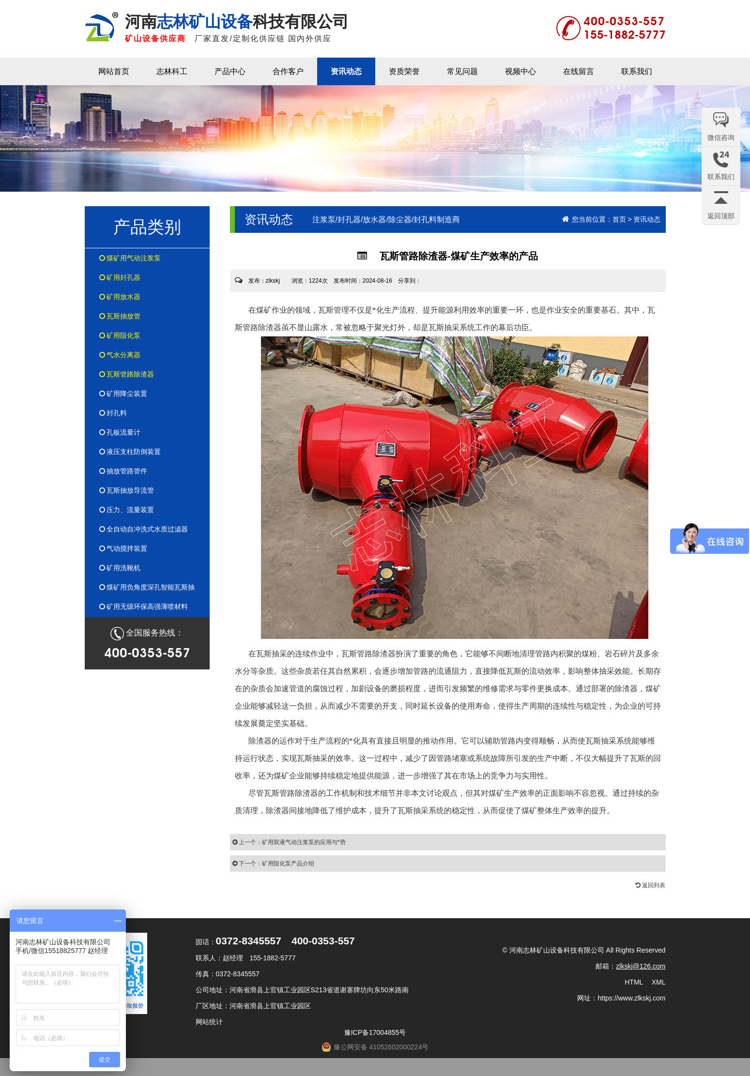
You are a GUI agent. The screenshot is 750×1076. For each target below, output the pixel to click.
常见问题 (462, 71)
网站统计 (209, 1022)
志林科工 (171, 71)
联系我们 (636, 71)
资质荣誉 (404, 71)
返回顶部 (721, 216)
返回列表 (650, 885)
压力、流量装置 (126, 510)
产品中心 (229, 71)
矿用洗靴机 (120, 568)
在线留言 (578, 71)
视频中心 (520, 71)
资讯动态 (346, 71)
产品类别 (147, 226)
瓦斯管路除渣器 (126, 374)
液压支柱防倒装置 (130, 451)
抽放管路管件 (123, 471)
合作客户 (288, 71)
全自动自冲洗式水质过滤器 (143, 529)
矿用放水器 (120, 297)
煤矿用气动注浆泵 (130, 258)
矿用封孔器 (120, 277)
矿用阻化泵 (120, 335)
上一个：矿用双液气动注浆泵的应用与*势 (289, 842)
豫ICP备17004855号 (375, 1032)
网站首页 (113, 71)
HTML (634, 982)
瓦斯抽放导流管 (126, 490)
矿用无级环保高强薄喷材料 (143, 606)
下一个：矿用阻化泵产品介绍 (273, 863)
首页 (619, 219)
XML (659, 982)
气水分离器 (120, 355)
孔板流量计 (120, 432)
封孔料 (113, 413)
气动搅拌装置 (123, 548)
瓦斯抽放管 (120, 316)
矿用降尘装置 (123, 393)
